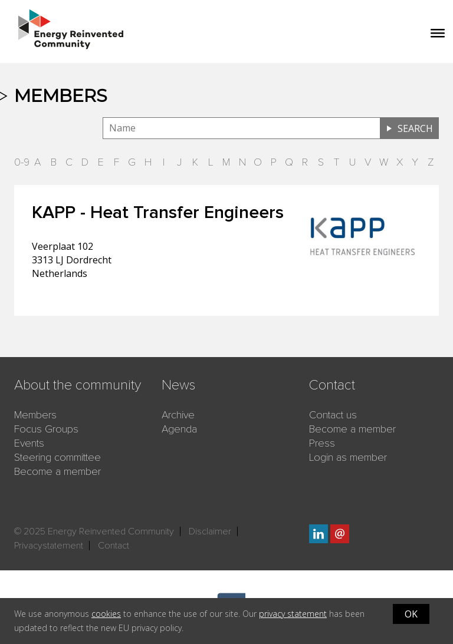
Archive (178, 414)
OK (411, 613)
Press (322, 443)
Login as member (348, 457)
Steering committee (57, 457)
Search (415, 128)
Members (35, 414)
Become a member (57, 471)
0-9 (21, 162)
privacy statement (293, 613)
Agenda (179, 428)
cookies (106, 613)
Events (29, 443)
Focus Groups (46, 428)
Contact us (333, 414)
